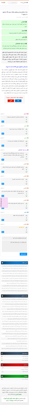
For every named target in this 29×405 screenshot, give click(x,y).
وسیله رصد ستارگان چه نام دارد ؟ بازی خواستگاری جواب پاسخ (16, 346)
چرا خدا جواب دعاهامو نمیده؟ (22, 341)
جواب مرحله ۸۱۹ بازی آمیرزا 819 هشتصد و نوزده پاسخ (17, 319)
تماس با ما (23, 3)
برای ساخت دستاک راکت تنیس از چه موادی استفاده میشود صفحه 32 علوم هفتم (14, 329)
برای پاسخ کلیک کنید (1, 202)
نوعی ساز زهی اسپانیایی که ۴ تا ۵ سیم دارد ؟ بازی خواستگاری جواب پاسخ (14, 348)
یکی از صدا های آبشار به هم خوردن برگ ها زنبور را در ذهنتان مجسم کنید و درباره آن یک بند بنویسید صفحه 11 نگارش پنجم (14, 278)
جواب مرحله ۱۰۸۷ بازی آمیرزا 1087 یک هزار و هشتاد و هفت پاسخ (15, 314)
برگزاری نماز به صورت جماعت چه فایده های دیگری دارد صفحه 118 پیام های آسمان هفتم (14, 321)
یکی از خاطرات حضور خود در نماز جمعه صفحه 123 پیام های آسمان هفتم (14, 288)
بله (18, 101)
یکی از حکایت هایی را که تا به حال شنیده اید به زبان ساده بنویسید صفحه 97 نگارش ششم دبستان (14, 271)
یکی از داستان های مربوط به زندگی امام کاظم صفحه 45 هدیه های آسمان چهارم (14, 290)
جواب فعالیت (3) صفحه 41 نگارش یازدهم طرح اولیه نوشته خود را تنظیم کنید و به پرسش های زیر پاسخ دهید (14, 311)
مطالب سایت (24, 379)
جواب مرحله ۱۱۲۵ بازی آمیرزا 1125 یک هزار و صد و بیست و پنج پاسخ (14, 306)
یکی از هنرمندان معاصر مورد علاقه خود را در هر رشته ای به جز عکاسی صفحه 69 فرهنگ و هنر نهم (14, 266)
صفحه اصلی (24, 356)
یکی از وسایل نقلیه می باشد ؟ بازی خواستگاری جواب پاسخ (17, 283)
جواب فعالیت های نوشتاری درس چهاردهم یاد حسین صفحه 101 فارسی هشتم (14, 299)
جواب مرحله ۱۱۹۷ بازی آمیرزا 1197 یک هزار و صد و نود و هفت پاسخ (15, 326)
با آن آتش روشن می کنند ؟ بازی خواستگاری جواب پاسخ (17, 338)
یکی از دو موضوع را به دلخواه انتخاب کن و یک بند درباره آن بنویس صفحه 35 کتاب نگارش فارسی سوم (14, 281)
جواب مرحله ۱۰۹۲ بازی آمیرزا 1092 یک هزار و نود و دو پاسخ (16, 331)
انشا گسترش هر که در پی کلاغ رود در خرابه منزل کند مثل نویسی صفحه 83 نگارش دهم (14, 324)
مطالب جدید (24, 360)
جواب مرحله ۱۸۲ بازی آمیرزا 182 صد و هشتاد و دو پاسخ (17, 309)
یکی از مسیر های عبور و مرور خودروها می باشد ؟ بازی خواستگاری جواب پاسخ (14, 268)
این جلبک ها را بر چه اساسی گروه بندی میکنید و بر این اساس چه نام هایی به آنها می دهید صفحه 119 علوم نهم (14, 301)
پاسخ (3, 121)
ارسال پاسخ (23, 254)
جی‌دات (11, 400)
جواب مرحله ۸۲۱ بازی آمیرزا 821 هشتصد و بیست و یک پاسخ (16, 336)
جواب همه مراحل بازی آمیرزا (11, 398)
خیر (11, 101)
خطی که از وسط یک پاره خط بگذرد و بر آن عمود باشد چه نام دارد (16, 304)
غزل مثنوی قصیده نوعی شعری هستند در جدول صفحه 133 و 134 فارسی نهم (14, 333)
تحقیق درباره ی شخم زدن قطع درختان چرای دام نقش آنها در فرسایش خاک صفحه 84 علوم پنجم (14, 316)
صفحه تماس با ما (17, 394)
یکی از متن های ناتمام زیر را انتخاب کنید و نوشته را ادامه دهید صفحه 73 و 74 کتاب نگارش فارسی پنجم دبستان (14, 273)
